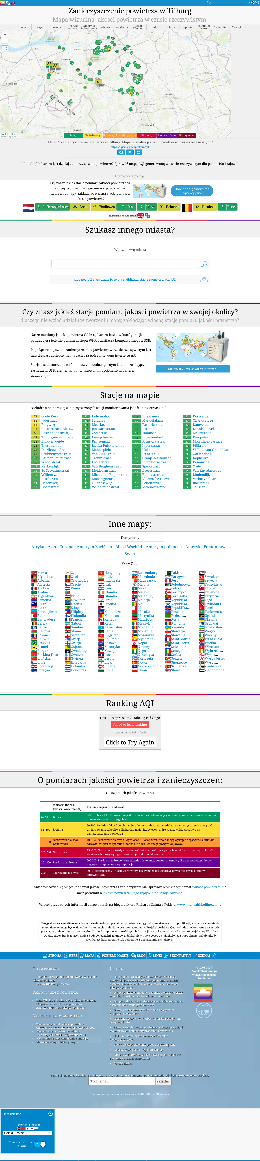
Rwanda (174, 627)
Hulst (141, 449)
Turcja (206, 607)
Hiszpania (75, 662)
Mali (138, 604)
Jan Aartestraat (98, 428)
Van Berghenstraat (101, 466)
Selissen (194, 487)
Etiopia (73, 607)
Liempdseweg (98, 437)
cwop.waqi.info (120, 1022)
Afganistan (42, 576)
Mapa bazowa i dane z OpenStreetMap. (138, 1049)
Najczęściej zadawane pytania (57, 1016)
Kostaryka (109, 646)
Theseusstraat (46, 445)
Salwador (175, 646)
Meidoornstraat (99, 470)
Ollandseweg (97, 483)
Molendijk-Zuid (149, 487)
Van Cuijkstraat (98, 454)
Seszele (174, 658)
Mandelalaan (147, 420)
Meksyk (141, 623)
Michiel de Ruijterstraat (105, 474)
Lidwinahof (96, 416)
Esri (14, 136)
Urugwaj (208, 623)
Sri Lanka (175, 666)
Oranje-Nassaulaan (152, 458)
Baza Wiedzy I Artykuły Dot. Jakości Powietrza (66, 1000)
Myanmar (142, 639)
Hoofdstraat (45, 487)
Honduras (75, 670)
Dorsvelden (197, 416)
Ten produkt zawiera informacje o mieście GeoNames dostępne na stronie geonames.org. (146, 1003)
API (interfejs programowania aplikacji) (62, 1038)
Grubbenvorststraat (51, 454)
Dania (72, 588)
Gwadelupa (76, 650)
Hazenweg (44, 483)
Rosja (172, 619)
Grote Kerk (44, 416)
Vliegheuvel (146, 416)
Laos (104, 654)
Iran (104, 588)
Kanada (107, 619)
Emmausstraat (148, 474)
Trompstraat (96, 458)
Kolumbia (109, 639)
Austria (40, 607)
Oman (139, 670)
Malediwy (142, 596)
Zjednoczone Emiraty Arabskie (212, 672)
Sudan (206, 572)
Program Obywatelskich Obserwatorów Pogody (144, 1018)
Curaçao (40, 670)
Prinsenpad (96, 441)
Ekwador (75, 600)
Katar (105, 623)
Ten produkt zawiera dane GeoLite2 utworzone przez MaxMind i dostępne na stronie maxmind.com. (146, 994)
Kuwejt (106, 650)
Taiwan (207, 588)
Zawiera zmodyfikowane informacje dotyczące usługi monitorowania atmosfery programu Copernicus (146, 1029)
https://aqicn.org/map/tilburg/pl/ (130, 147)
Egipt (72, 596)
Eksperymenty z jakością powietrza (59, 1004)
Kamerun (108, 615)
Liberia (107, 666)
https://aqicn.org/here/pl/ (130, 176)
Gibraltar (75, 635)
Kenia (106, 631)
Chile (38, 662)
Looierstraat (96, 462)
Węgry (207, 631)
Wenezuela (210, 639)
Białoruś (40, 631)
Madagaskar (144, 580)
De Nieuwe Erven (50, 449)
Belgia (39, 623)
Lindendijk (196, 474)
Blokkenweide (47, 441)
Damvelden (197, 424)
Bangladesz (43, 619)
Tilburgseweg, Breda (52, 437)
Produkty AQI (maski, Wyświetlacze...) (61, 1035)
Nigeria (140, 650)
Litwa (105, 670)
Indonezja (109, 580)
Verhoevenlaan (199, 478)
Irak (104, 584)
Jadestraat (44, 420)
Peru (171, 580)
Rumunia (175, 623)
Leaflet (4, 134)
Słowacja (175, 631)
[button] (5, 35)
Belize (39, 627)
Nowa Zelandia (146, 666)
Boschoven (44, 478)
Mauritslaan (197, 433)
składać (163, 1081)
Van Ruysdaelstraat (202, 470)
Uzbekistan (210, 627)
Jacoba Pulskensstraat (103, 445)
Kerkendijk (45, 466)
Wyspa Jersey (212, 658)
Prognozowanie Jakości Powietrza (58, 1031)
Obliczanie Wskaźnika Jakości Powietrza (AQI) (66, 1027)
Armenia (41, 600)
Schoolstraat (45, 462)
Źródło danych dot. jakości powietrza (60, 1024)
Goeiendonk (197, 454)
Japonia (107, 604)
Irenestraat (145, 454)
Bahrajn (40, 615)
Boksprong (196, 483)
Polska (173, 588)
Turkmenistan (213, 611)
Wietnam (209, 646)
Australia (41, 604)
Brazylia (40, 643)
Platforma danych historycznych (57, 1042)
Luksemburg (144, 572)
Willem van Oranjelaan (206, 449)
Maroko (141, 611)
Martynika (143, 615)
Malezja (141, 600)
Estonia (73, 604)
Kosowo (107, 643)
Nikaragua (143, 654)
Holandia (75, 666)
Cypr (71, 572)
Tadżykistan (211, 584)
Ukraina (208, 619)
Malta (139, 607)
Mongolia (142, 631)
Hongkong (109, 572)
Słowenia (175, 635)
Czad (71, 576)
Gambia (74, 627)
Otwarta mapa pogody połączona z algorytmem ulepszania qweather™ (142, 1011)
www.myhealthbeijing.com (198, 904)
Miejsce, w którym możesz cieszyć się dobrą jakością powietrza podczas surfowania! (145, 1056)
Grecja (73, 639)
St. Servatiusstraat (50, 470)
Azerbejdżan (44, 611)
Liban (105, 662)
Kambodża (109, 611)
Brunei (39, 646)
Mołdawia (142, 627)
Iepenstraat (146, 445)
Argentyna (42, 596)
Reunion (174, 611)
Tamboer (144, 433)
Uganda (208, 615)
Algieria (40, 584)
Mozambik (143, 635)
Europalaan (197, 437)
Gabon (73, 623)
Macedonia (143, 576)
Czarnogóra (76, 580)
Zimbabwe (210, 666)
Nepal (139, 643)
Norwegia (142, 658)
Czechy (73, 584)
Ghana (73, 631)
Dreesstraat (146, 470)
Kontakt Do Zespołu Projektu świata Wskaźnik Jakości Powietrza (64, 978)
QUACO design (123, 1063)
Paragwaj (175, 576)
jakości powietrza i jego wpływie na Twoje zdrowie (142, 893)
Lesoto (106, 658)
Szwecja (208, 580)
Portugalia (176, 596)
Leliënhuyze (146, 483)
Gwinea (74, 658)
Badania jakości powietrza (55, 992)
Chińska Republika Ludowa (45, 660)
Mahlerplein (96, 449)
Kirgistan (108, 635)
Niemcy (141, 646)
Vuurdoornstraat (150, 462)
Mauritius (142, 619)
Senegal (174, 650)
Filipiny (74, 611)
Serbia (173, 654)
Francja (74, 619)
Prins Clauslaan (149, 441)
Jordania (108, 607)
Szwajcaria (210, 576)
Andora (40, 588)
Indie (105, 576)
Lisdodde (144, 428)
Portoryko (175, 592)
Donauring (196, 462)
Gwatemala (76, 654)
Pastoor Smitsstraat (51, 458)
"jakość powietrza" (206, 887)
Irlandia (107, 592)
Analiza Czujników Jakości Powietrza (60, 1007)
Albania (40, 580)
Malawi (141, 592)
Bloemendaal (147, 437)
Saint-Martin (178, 639)
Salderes (93, 420)
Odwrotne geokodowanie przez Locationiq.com (144, 1044)
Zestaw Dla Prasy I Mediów (53, 984)
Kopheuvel (196, 458)
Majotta (140, 584)
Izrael (105, 600)
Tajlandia (209, 592)
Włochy (207, 635)
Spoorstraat (146, 466)
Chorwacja (42, 666)
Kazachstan (110, 627)
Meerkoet (94, 424)
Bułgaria (41, 650)
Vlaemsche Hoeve (151, 478)
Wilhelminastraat (100, 487)
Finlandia (75, 615)
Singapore (176, 662)
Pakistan (175, 572)
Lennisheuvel (198, 428)
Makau (140, 588)
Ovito (192, 466)
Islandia (107, 596)
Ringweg (43, 424)
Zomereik (94, 433)
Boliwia (40, 639)
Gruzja (73, 643)
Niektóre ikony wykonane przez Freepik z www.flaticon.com (139, 1037)
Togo (205, 600)
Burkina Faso (44, 654)
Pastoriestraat (147, 424)
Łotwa (39, 572)
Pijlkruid (194, 445)
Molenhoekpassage (202, 441)
